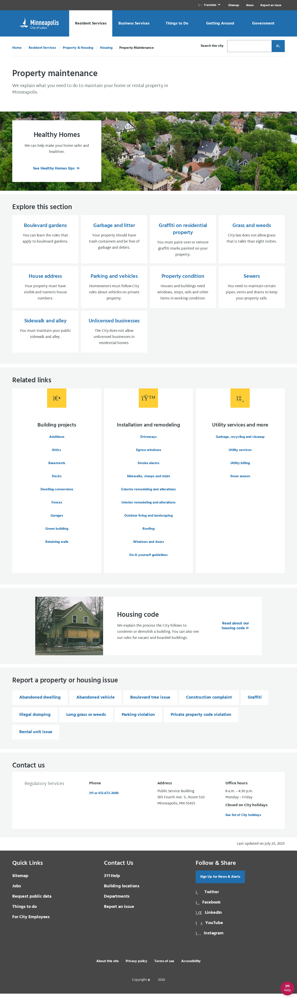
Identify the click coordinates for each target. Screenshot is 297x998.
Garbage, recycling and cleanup (240, 440)
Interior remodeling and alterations (148, 506)
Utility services (240, 453)
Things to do (24, 911)
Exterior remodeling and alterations (148, 493)
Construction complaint (209, 701)
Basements (56, 467)
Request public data (31, 900)
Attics (56, 453)
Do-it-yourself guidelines (148, 558)
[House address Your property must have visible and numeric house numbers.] (45, 289)
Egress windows (148, 453)
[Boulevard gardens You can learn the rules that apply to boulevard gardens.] (45, 240)
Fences (56, 506)
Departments (117, 900)
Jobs (16, 890)
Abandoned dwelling (40, 701)
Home (16, 48)
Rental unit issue (35, 736)
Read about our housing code (235, 630)
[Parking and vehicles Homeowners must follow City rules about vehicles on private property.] (114, 289)
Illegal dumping (35, 719)
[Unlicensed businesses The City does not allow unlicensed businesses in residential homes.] (114, 334)
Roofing (148, 532)
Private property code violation (201, 719)
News (249, 5)
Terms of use (164, 965)
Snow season (240, 480)
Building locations (121, 890)
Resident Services (42, 48)
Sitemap (233, 5)
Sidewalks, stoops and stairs (148, 480)
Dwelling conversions (56, 493)
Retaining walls (57, 545)
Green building (56, 532)
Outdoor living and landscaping (148, 519)
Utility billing (240, 467)
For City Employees (31, 921)
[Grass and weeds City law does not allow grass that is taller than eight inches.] (252, 240)
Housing (106, 48)
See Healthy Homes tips (54, 168)
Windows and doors (148, 545)
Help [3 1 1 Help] (112, 880)
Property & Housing (78, 48)
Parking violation (138, 719)
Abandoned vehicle (95, 701)
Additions (56, 440)
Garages (57, 519)
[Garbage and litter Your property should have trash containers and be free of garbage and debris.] (114, 240)
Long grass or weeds (86, 719)
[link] (210, 5)
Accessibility (191, 965)
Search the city (212, 46)
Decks (56, 480)
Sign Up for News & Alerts (220, 881)
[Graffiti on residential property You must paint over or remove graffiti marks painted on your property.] (183, 240)
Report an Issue (270, 5)
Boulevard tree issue (150, 701)
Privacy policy (136, 965)
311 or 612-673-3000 (104, 797)
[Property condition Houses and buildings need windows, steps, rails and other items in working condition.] (183, 289)
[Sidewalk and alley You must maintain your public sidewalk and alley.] (45, 334)
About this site (107, 965)
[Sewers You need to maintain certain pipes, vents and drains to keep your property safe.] (252, 289)
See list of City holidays (243, 819)
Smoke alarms (148, 467)
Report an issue (119, 911)
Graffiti (255, 701)
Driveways (148, 440)
